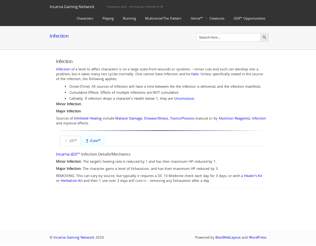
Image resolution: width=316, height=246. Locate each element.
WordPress (257, 237)
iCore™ (93, 140)
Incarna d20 (66, 154)
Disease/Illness (156, 118)
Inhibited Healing (87, 118)
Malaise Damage (128, 118)
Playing (108, 18)
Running (129, 18)
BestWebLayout (228, 237)
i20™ (70, 140)
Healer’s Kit (253, 176)
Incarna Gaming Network (72, 6)
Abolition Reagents (234, 118)
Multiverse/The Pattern (163, 18)
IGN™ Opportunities (249, 18)
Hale (194, 74)
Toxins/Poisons (182, 118)
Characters (85, 18)
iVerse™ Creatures (207, 18)
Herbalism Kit (72, 180)
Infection (59, 36)
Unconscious (184, 98)
